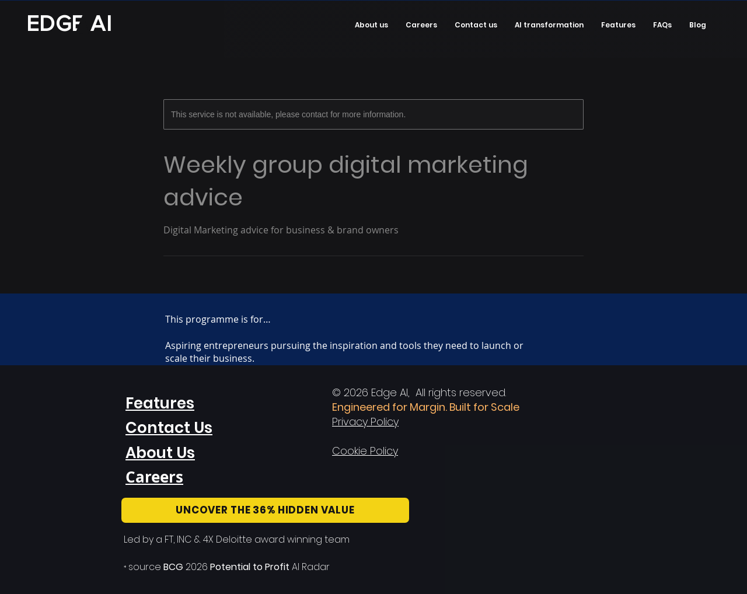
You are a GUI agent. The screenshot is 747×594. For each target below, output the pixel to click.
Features (159, 403)
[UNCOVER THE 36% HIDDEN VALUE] (265, 510)
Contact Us (168, 427)
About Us (160, 452)
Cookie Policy (365, 450)
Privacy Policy (365, 421)
